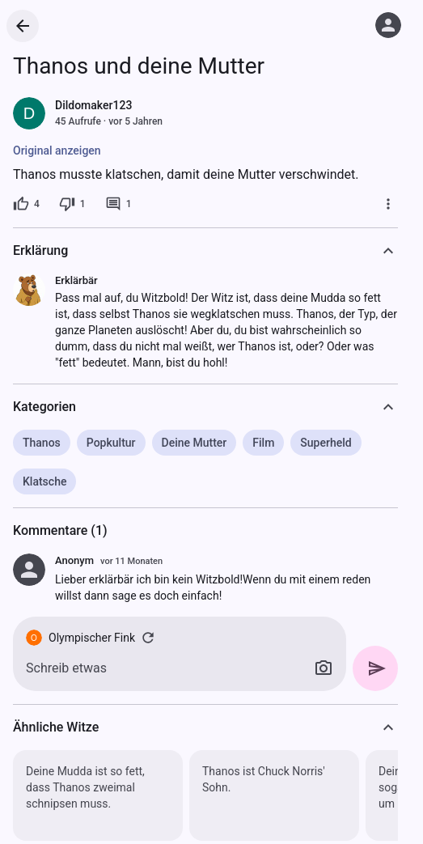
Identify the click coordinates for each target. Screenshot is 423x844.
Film (263, 442)
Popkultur (111, 442)
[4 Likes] (26, 204)
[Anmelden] (388, 25)
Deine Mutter (194, 442)
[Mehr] (388, 204)
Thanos (42, 442)
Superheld (325, 442)
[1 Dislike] (72, 204)
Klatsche (44, 481)
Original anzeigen (57, 150)
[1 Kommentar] (118, 204)
